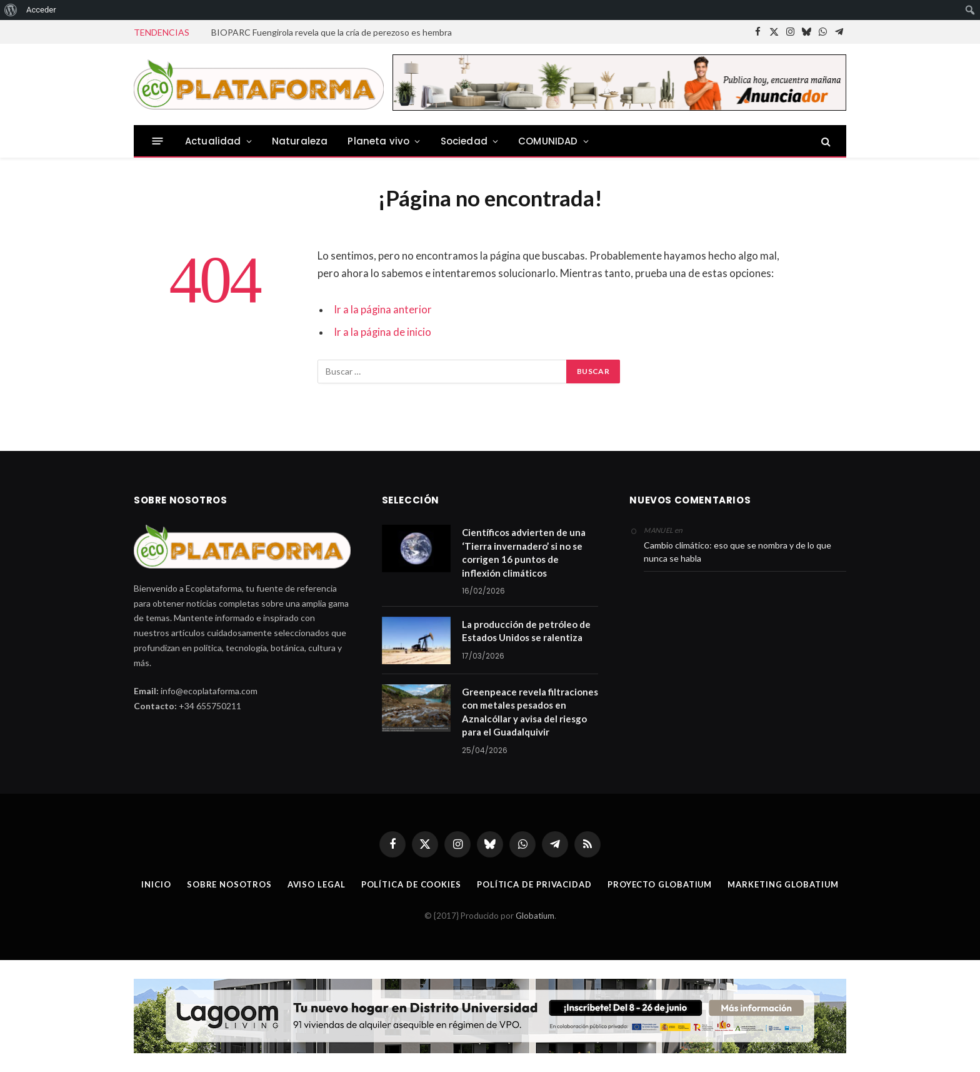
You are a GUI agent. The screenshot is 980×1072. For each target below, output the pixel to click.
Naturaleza (300, 141)
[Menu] (157, 141)
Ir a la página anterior (383, 309)
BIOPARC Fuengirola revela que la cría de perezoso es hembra (331, 32)
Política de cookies (411, 884)
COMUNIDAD (548, 141)
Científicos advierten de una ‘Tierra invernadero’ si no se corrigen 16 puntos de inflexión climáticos (524, 552)
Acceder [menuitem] (41, 9)
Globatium (535, 916)
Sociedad (464, 141)
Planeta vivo (378, 141)
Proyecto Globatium (659, 884)
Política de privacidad (533, 884)
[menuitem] (11, 10)
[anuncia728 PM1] (619, 108)
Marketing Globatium (783, 884)
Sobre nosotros (228, 884)
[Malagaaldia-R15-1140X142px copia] (490, 1016)
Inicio (155, 884)
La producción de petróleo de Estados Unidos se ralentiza (526, 631)
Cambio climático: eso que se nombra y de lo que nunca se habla (737, 552)
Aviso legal (316, 884)
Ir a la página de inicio (382, 332)
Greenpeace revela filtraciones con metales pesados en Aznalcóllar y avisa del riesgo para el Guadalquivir (530, 711)
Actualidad (213, 141)
